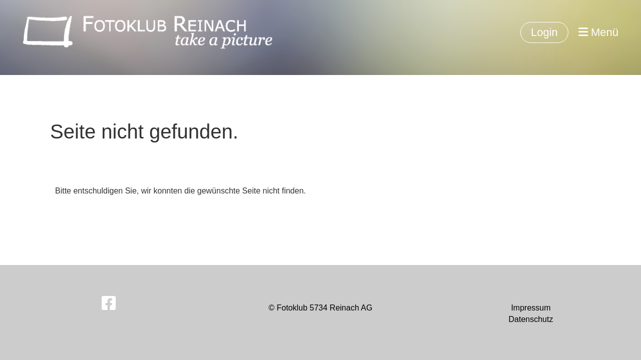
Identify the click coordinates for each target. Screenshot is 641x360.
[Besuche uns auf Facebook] (109, 303)
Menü (598, 32)
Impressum (530, 308)
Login (544, 32)
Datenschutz (530, 319)
